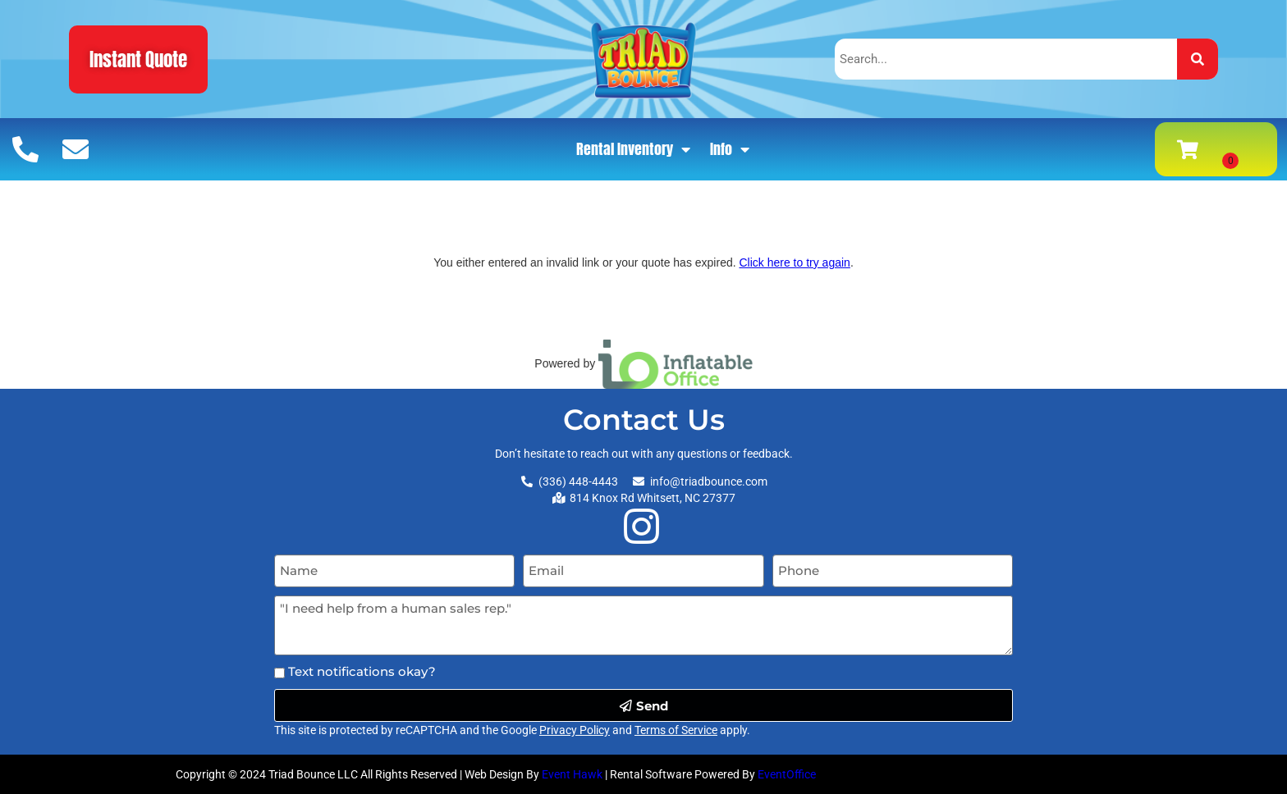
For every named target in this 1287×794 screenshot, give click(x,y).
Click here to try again (794, 262)
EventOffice (787, 774)
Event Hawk (572, 774)
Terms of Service (675, 730)
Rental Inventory (633, 149)
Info (729, 149)
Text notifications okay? (362, 671)
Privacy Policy (574, 730)
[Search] (1197, 59)
